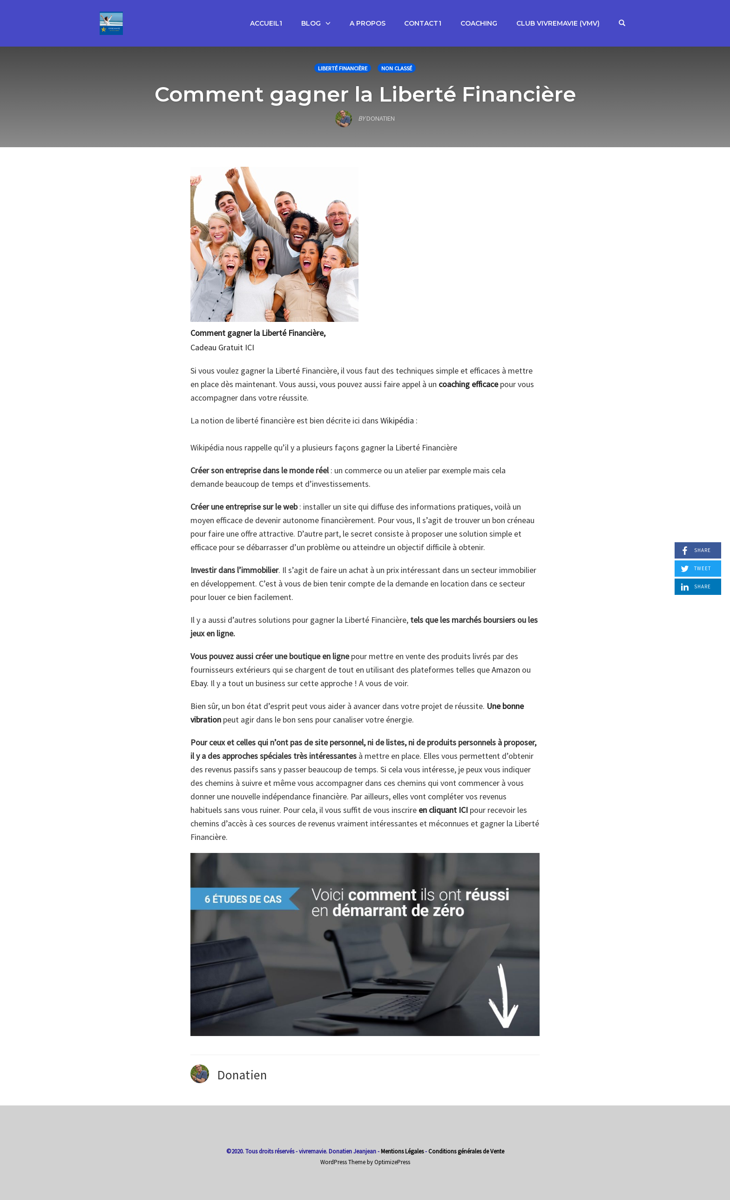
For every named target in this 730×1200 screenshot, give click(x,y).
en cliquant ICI (443, 810)
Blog (311, 23)
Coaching (478, 23)
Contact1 (422, 23)
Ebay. (199, 683)
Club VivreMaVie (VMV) (558, 23)
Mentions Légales (402, 1151)
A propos (367, 23)
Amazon (506, 669)
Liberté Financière (342, 68)
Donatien (242, 1075)
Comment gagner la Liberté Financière (365, 94)
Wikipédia (397, 420)
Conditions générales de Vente (466, 1151)
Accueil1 (266, 23)
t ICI (247, 347)
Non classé (396, 68)
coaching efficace (468, 384)
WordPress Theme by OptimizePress (365, 1162)
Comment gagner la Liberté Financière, (257, 332)
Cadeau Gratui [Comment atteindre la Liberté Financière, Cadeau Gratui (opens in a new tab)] (215, 347)
